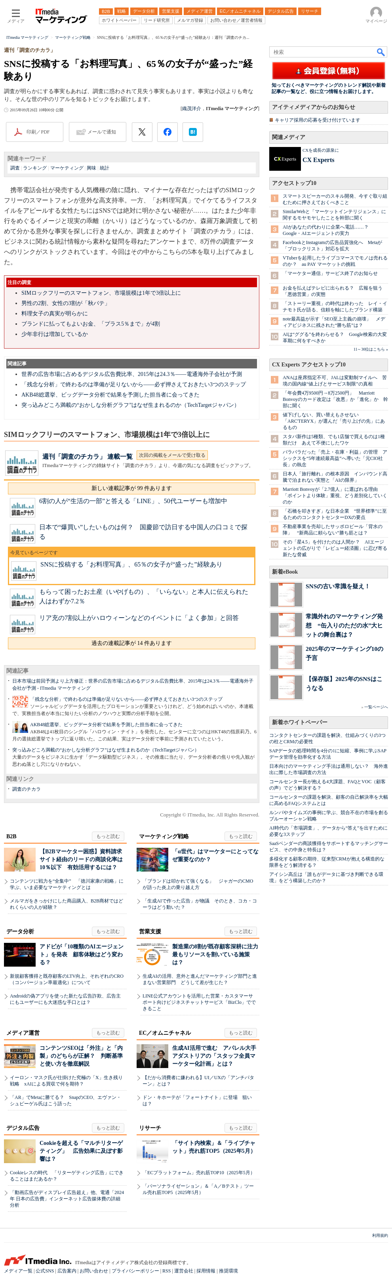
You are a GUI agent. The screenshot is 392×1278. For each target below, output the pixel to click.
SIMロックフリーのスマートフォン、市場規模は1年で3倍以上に (101, 293)
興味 (91, 168)
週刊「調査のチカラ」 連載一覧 (87, 456)
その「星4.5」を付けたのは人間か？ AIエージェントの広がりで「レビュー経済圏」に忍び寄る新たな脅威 (335, 548)
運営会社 (183, 1271)
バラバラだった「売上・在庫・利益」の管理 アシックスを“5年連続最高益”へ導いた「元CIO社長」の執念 (335, 458)
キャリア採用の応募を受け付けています (317, 120)
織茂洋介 (191, 108)
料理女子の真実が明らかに (54, 314)
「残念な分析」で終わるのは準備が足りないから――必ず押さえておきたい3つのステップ (133, 384)
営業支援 (150, 932)
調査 (15, 168)
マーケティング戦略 (164, 836)
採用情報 (205, 1271)
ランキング (35, 168)
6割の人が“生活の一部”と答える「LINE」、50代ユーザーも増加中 (133, 501)
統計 (104, 168)
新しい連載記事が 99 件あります (131, 488)
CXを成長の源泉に (321, 150)
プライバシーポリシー (135, 1271)
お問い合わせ (94, 1271)
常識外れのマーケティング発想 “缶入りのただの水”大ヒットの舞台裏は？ (344, 625)
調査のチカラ (26, 789)
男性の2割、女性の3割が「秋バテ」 (65, 303)
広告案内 (66, 1271)
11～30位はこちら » (371, 349)
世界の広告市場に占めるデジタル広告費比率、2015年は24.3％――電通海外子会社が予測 (131, 374)
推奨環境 (228, 1271)
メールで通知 (102, 132)
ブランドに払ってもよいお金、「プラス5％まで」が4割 (90, 324)
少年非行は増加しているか (54, 334)
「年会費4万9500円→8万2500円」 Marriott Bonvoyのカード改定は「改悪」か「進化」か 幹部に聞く (335, 399)
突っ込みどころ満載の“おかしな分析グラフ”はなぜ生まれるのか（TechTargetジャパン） (130, 405)
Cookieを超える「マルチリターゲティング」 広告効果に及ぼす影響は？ (81, 1151)
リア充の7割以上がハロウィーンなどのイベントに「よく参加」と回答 (139, 617)
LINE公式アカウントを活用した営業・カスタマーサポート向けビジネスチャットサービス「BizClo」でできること (199, 1002)
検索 (381, 51)
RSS (166, 1271)
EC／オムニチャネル (165, 1033)
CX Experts (318, 159)
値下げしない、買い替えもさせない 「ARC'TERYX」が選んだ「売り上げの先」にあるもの (334, 421)
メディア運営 (23, 1033)
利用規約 (380, 1235)
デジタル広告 (23, 1128)
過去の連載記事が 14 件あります (131, 643)
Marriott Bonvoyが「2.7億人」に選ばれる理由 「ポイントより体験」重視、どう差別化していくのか (335, 495)
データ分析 (20, 932)
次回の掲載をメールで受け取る (172, 455)
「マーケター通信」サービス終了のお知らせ (330, 273)
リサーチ (150, 1128)
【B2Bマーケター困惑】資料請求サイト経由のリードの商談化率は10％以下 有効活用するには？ (81, 859)
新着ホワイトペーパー (299, 722)
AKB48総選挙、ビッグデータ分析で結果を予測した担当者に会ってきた (110, 395)
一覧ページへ (376, 707)
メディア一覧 (18, 1271)
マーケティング (67, 168)
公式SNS (45, 1271)
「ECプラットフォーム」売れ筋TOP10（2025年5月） (199, 1172)
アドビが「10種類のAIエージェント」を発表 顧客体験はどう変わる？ (82, 954)
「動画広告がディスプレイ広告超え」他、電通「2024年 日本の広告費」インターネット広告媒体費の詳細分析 (67, 1199)
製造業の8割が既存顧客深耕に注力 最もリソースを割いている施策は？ (218, 954)
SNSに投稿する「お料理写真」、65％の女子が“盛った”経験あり (131, 564)
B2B (11, 836)
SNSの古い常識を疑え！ (338, 586)
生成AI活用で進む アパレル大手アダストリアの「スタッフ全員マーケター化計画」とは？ (214, 1056)
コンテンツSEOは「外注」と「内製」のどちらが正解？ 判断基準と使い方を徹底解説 (81, 1056)
